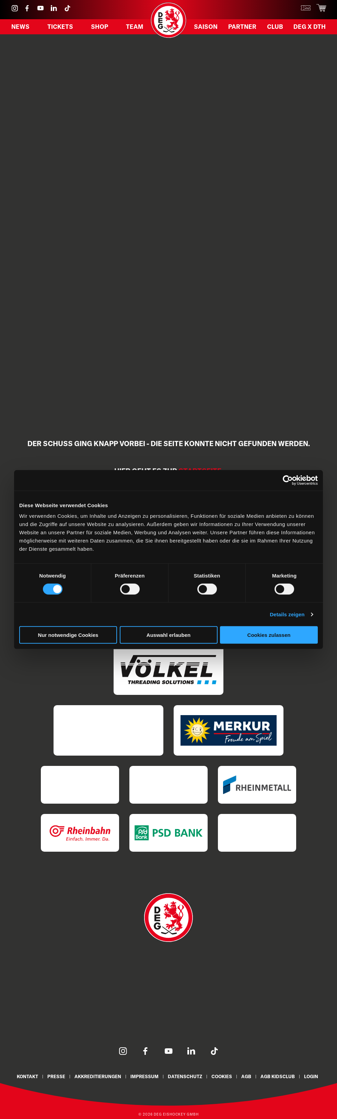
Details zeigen (287, 614)
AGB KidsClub (279, 1076)
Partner (242, 28)
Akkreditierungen (97, 1076)
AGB (248, 1076)
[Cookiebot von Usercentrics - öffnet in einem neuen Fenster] (288, 480)
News (20, 28)
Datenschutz (185, 1076)
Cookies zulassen (269, 635)
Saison (206, 28)
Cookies (222, 1076)
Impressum (144, 1076)
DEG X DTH (309, 28)
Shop (99, 28)
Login (313, 1076)
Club (274, 28)
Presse (56, 1076)
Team (134, 28)
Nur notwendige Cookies (68, 635)
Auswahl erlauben (168, 635)
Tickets (60, 28)
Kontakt (26, 1076)
